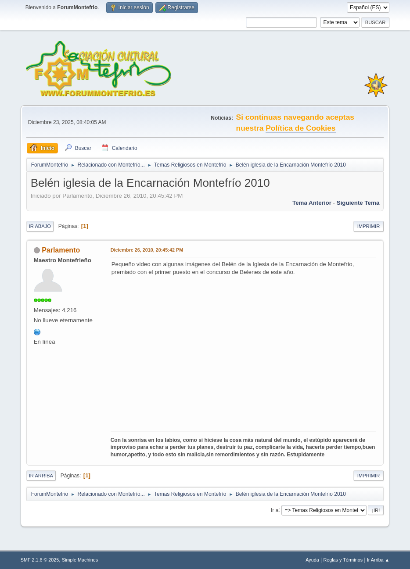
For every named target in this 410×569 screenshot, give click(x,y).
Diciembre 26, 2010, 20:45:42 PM (147, 249)
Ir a (274, 510)
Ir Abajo (40, 226)
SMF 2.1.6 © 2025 (40, 559)
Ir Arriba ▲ (378, 559)
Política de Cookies (300, 128)
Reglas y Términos (343, 559)
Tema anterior (311, 202)
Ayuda (312, 559)
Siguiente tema (358, 202)
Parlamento (61, 250)
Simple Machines (80, 559)
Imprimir (368, 226)
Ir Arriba (41, 475)
